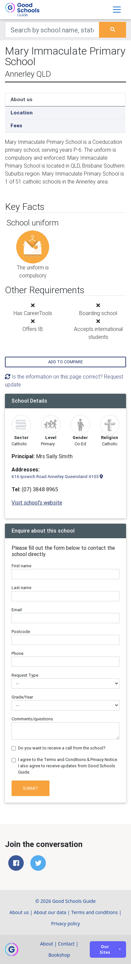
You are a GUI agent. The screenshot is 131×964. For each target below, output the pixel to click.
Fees (16, 125)
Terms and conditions (94, 912)
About (46, 944)
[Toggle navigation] (117, 9)
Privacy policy (65, 923)
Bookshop (59, 955)
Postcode (21, 631)
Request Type (25, 675)
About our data (50, 912)
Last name (21, 587)
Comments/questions (32, 719)
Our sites (105, 949)
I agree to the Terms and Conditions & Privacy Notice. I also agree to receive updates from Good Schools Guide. (68, 766)
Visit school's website (37, 502)
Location (22, 112)
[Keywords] (52, 30)
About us (21, 99)
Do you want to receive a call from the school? (62, 748)
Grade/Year (22, 697)
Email (17, 610)
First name (21, 566)
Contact (66, 944)
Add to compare (65, 362)
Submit (30, 788)
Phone (17, 653)
